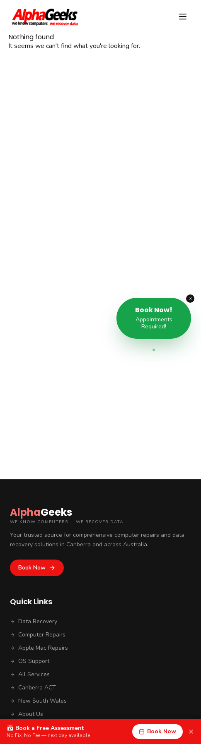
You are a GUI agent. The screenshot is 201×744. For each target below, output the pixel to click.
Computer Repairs (37, 635)
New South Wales (38, 701)
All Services (30, 674)
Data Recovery (33, 621)
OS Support (29, 661)
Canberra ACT (33, 687)
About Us (26, 714)
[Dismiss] (191, 731)
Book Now (37, 568)
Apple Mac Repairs (39, 648)
